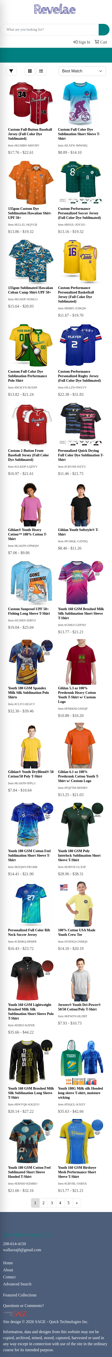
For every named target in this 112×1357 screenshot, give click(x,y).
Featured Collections (20, 1295)
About (8, 1270)
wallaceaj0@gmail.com (22, 1250)
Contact (9, 1277)
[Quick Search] (49, 29)
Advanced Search (17, 1284)
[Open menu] (102, 55)
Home (8, 1263)
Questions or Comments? (23, 1305)
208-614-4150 (14, 1244)
